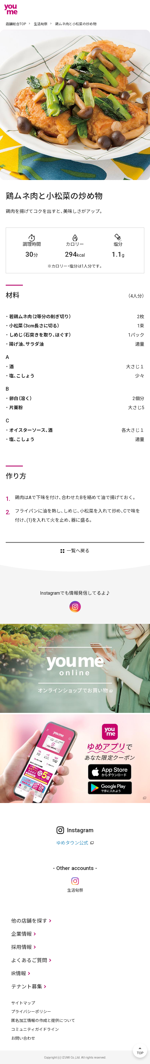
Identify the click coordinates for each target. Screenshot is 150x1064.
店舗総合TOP (16, 24)
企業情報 (21, 934)
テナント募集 (26, 987)
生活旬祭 (40, 24)
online (122, 9)
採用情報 (21, 947)
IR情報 (18, 973)
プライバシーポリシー (31, 1011)
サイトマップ (23, 1003)
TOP (140, 1050)
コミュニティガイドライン (35, 1029)
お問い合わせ (23, 1038)
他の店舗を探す (29, 921)
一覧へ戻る (78, 551)
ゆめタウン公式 (72, 843)
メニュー (140, 9)
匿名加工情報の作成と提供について (43, 1020)
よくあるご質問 (29, 960)
